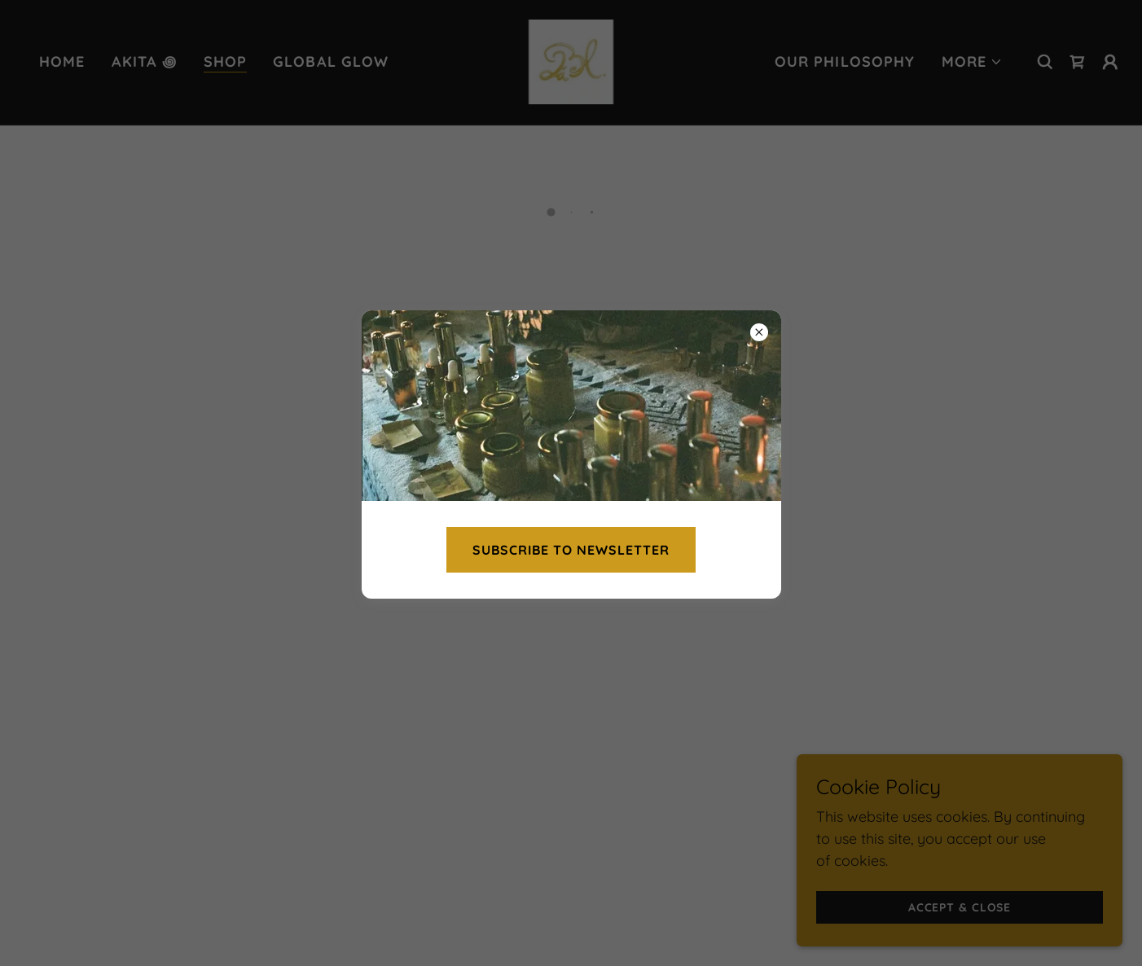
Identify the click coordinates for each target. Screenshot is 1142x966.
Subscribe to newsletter (571, 550)
